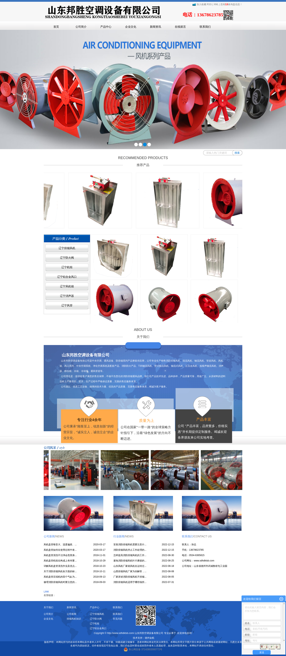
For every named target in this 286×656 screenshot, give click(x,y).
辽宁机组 (66, 267)
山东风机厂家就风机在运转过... (129, 566)
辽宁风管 (66, 305)
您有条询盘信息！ (231, 4)
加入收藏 (199, 4)
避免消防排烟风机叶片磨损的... (129, 560)
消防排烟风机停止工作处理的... (129, 549)
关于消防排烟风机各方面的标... (60, 571)
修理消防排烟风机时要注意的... (60, 582)
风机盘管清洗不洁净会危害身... (60, 555)
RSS (209, 4)
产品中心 (105, 26)
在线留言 (180, 26)
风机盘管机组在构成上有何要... (60, 560)
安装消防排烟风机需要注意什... (129, 544)
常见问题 (117, 618)
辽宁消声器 (67, 295)
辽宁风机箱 (67, 286)
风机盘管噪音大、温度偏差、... (60, 544)
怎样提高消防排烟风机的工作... (129, 555)
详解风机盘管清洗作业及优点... (60, 566)
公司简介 (81, 26)
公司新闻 (71, 614)
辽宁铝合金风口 (67, 276)
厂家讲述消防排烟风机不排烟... (129, 576)
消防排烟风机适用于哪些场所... (129, 582)
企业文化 (130, 26)
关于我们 (48, 607)
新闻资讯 (155, 26)
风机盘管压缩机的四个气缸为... (60, 576)
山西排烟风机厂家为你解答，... (129, 571)
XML (216, 4)
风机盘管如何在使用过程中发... (60, 549)
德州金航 (149, 637)
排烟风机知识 (74, 618)
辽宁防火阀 (67, 257)
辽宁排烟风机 (67, 248)
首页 (56, 26)
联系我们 (205, 26)
